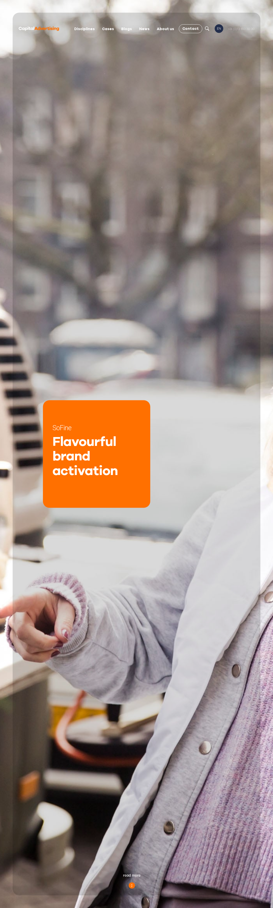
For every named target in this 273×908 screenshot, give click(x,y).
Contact (190, 28)
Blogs (126, 28)
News (144, 28)
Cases (108, 28)
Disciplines (84, 28)
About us (165, 28)
